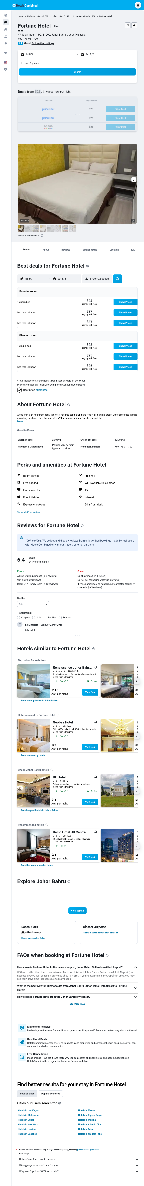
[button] (5, 5)
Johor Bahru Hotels (82, 16)
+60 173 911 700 (28, 38)
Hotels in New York (28, 1126)
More (20, 421)
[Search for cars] (5, 29)
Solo (39, 617)
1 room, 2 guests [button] (30, 63)
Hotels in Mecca (86, 1111)
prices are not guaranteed (89, 1151)
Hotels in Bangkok (28, 1135)
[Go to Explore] (5, 43)
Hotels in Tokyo (86, 1130)
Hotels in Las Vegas (28, 1111)
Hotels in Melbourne (29, 1116)
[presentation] (42, 235)
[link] (39, 700)
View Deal (91, 692)
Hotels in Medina (87, 1121)
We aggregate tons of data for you (79, 1167)
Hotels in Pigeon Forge (90, 1116)
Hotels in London (27, 1130)
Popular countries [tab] (51, 1095)
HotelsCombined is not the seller (79, 1161)
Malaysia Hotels (35, 16)
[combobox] (34, 604)
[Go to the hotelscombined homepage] (25, 5)
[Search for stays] (5, 22)
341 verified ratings (43, 43)
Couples (26, 617)
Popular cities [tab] (28, 1095)
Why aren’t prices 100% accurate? (79, 1173)
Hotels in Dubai (26, 1121)
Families (52, 617)
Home (21, 16)
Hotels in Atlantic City (89, 1126)
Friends (67, 617)
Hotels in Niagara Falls (90, 1135)
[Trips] (5, 53)
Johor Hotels (58, 16)
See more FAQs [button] (78, 1004)
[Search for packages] (5, 36)
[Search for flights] (5, 15)
